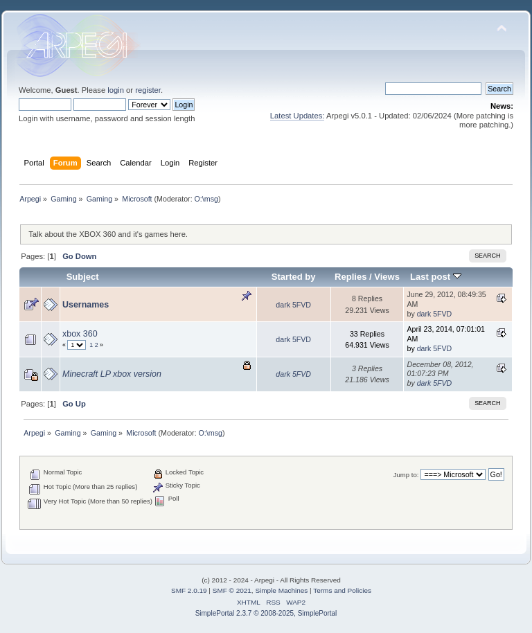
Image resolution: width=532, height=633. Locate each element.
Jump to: (406, 475)
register (148, 90)
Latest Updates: (297, 116)
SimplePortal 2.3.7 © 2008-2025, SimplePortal (266, 613)
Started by (294, 276)
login (115, 90)
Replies (350, 276)
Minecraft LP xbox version (111, 374)
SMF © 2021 (232, 590)
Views (387, 276)
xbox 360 (80, 334)
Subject (82, 276)
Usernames (85, 305)
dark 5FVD (293, 305)
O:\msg (206, 199)
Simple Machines (281, 590)
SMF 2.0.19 (189, 590)
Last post (435, 276)
